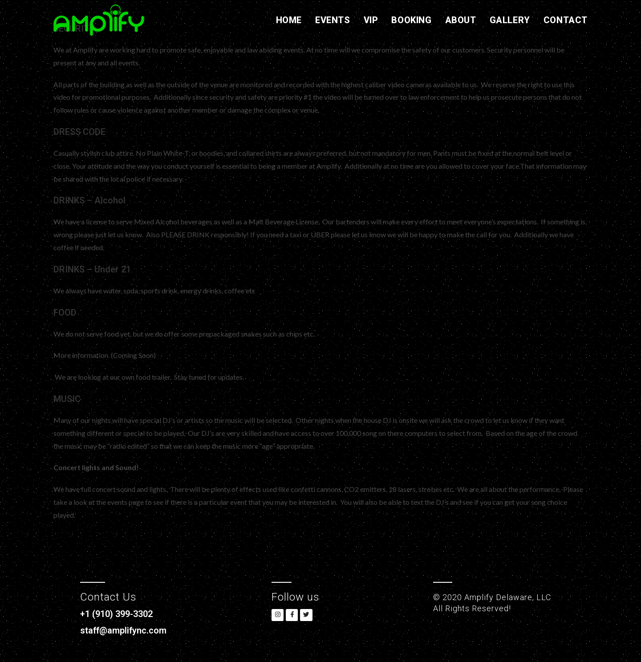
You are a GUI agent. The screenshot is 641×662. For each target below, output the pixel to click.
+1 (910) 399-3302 (122, 613)
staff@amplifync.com (127, 630)
